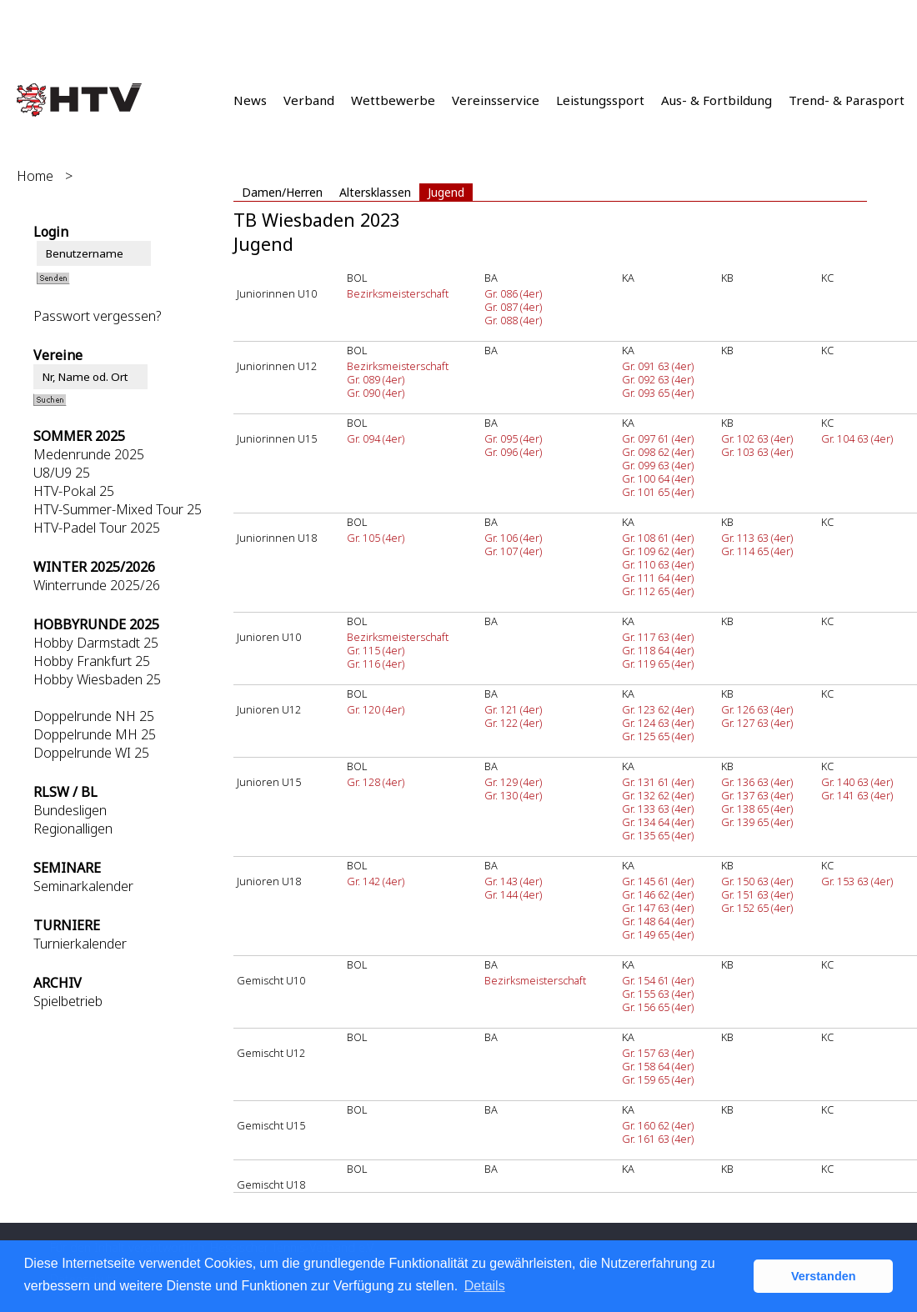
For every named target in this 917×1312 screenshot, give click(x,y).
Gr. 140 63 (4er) (857, 781)
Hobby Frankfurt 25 (91, 661)
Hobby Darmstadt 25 (95, 642)
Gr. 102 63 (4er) (757, 438)
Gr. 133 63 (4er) (658, 808)
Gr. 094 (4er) (375, 438)
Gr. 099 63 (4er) (658, 465)
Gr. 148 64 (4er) (658, 921)
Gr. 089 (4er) (375, 379)
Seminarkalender (83, 886)
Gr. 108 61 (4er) (658, 537)
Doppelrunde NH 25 (93, 716)
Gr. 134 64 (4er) (658, 821)
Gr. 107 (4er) (513, 550)
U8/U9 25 (61, 472)
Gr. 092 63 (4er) (658, 379)
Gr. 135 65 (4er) (658, 835)
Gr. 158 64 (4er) (658, 1066)
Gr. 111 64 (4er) (658, 577)
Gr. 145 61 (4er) (658, 881)
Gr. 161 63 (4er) (658, 1138)
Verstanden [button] (823, 1276)
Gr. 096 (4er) (513, 451)
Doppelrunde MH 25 (94, 734)
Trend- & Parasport (846, 100)
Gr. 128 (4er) (375, 781)
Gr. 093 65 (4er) (658, 392)
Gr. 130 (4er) (513, 795)
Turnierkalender (80, 943)
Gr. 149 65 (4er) (658, 934)
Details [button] (484, 1286)
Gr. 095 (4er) (513, 438)
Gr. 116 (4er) (375, 663)
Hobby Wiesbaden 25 (97, 679)
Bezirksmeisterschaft (397, 293)
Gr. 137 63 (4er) (757, 795)
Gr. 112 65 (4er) (658, 590)
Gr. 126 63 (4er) (757, 709)
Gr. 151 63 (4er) (757, 894)
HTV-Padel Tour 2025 (96, 527)
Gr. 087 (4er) (513, 306)
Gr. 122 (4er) (513, 722)
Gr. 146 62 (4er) (658, 894)
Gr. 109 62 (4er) (658, 550)
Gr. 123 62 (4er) (658, 709)
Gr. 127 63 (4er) (757, 722)
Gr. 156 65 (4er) (658, 1006)
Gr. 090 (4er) (375, 392)
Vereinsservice (495, 100)
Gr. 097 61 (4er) (658, 438)
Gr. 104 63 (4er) (857, 438)
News (250, 100)
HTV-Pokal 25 (73, 491)
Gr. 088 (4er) (513, 320)
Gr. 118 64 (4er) (658, 650)
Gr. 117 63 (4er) (658, 636)
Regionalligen (73, 828)
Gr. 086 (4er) (513, 293)
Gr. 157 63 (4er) (658, 1052)
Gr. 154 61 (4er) (658, 980)
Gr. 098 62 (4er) (658, 451)
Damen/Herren (282, 192)
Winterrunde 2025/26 (96, 585)
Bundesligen (70, 810)
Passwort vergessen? (97, 316)
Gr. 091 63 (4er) (658, 365)
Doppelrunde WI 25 (91, 753)
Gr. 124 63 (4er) (658, 722)
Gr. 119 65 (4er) (658, 663)
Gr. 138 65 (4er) (757, 808)
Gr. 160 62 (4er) (658, 1125)
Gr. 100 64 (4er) (658, 478)
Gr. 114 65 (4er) (757, 550)
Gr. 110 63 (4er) (658, 564)
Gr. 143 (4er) (513, 881)
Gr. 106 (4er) (513, 537)
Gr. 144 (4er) (513, 894)
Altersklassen (375, 192)
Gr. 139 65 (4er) (757, 821)
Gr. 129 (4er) (513, 781)
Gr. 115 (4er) (375, 650)
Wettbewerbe (393, 100)
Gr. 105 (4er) (375, 537)
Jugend (446, 192)
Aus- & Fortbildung (716, 100)
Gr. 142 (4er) (375, 881)
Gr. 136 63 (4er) (757, 781)
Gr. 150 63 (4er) (757, 881)
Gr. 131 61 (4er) (658, 781)
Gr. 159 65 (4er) (658, 1079)
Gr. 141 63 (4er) (857, 795)
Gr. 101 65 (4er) (658, 491)
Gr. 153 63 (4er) (857, 881)
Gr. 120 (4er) (375, 709)
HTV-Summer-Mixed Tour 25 (117, 509)
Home (35, 176)
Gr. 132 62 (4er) (658, 795)
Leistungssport (600, 100)
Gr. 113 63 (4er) (757, 537)
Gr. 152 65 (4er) (757, 907)
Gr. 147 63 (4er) (658, 907)
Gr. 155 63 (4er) (658, 993)
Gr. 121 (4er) (513, 709)
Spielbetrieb (68, 1001)
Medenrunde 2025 (88, 454)
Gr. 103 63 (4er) (757, 451)
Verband (308, 100)
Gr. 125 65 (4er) (658, 736)
